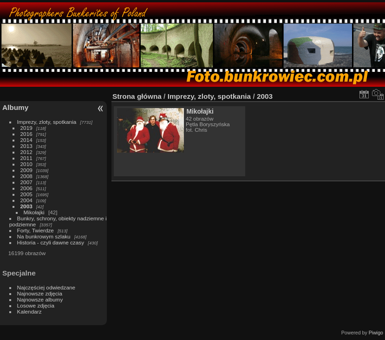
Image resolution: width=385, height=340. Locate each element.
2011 (26, 158)
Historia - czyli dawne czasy (51, 242)
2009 (26, 170)
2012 (26, 152)
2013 (26, 146)
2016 (26, 134)
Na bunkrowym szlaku (44, 236)
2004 (26, 200)
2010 (26, 164)
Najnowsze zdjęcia (39, 293)
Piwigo (376, 332)
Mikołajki (34, 212)
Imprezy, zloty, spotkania (47, 122)
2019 (26, 128)
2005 (26, 194)
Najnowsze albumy (40, 299)
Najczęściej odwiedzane (46, 287)
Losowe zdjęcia (35, 305)
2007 (26, 182)
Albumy (15, 107)
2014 (26, 140)
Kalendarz (29, 311)
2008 (26, 176)
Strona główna (137, 96)
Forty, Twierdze (35, 230)
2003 (26, 206)
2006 (26, 188)
